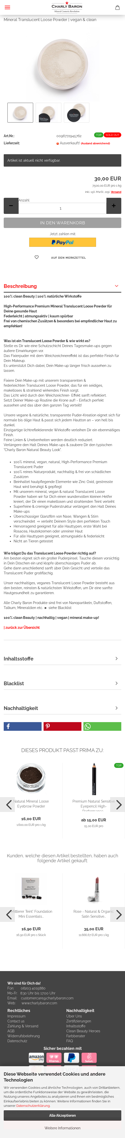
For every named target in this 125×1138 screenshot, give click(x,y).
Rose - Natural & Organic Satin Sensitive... (94, 914)
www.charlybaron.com (39, 1003)
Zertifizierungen (78, 1021)
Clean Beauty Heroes (83, 1031)
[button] (11, 206)
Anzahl (24, 200)
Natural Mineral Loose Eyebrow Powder (31, 803)
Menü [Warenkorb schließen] (7, 7)
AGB (10, 1031)
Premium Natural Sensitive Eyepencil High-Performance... (94, 805)
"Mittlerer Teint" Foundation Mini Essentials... (31, 914)
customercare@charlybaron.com (47, 998)
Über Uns (74, 1016)
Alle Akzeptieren (62, 1115)
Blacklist (14, 683)
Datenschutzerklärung (33, 1106)
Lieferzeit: (12, 143)
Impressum (16, 1016)
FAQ (69, 1041)
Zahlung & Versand (22, 1026)
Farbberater (75, 1036)
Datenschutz (17, 1041)
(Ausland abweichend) (95, 143)
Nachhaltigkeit (21, 708)
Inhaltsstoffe (18, 659)
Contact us (16, 1021)
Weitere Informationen (62, 1128)
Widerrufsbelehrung (23, 1036)
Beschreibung (20, 286)
